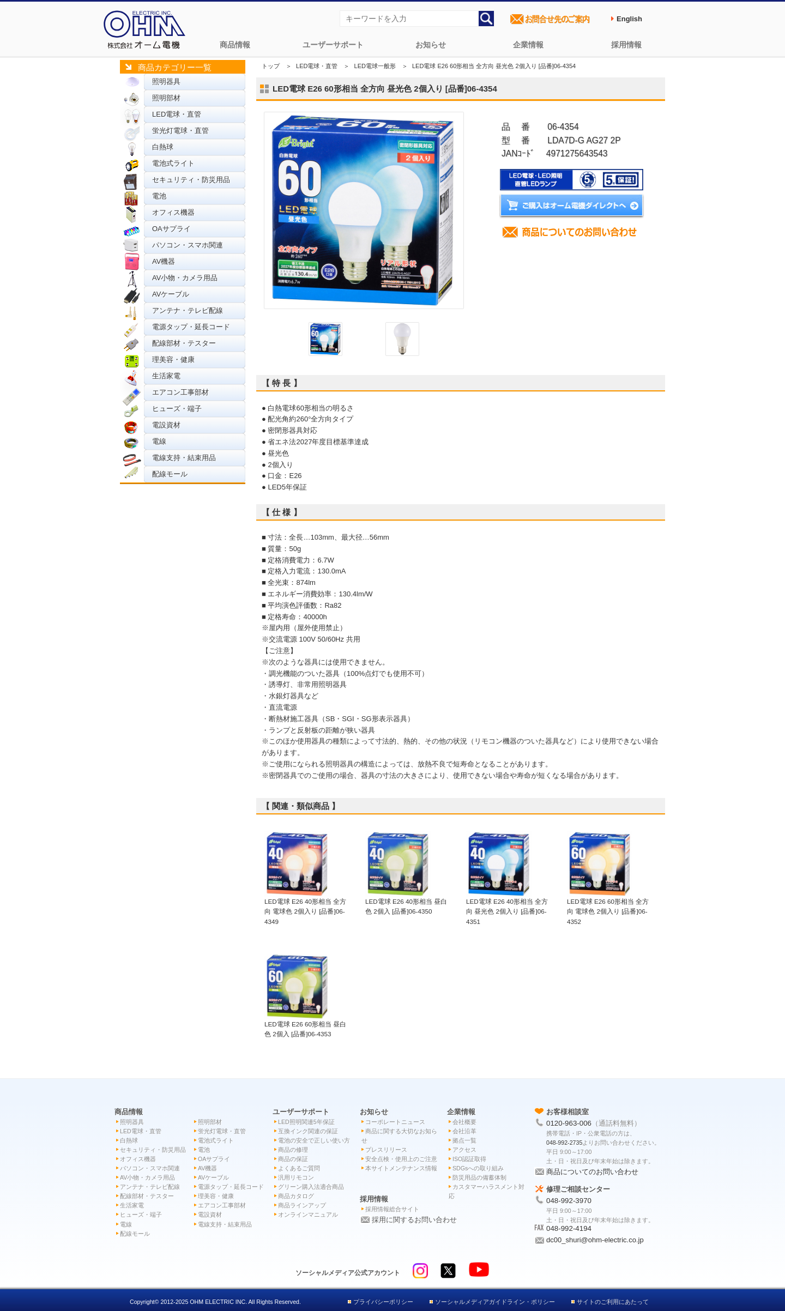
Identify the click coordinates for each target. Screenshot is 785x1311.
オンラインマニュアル (308, 1214)
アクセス (464, 1149)
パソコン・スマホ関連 (187, 245)
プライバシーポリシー (383, 1301)
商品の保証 (293, 1159)
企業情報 (528, 44)
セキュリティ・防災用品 (191, 180)
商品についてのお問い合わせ (592, 1172)
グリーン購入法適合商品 (311, 1186)
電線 (159, 441)
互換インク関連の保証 (308, 1131)
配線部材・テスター (184, 343)
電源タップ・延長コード (191, 327)
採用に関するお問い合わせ (414, 1220)
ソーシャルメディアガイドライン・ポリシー (495, 1301)
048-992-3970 (568, 1201)
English (629, 19)
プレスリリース (386, 1149)
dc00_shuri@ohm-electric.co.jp (595, 1240)
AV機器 (163, 261)
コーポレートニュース (395, 1122)
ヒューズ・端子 (177, 408)
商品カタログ (296, 1196)
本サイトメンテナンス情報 (401, 1168)
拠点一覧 (464, 1140)
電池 (159, 196)
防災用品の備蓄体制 (479, 1177)
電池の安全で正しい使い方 (314, 1140)
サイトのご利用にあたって (613, 1301)
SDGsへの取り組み (478, 1168)
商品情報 (235, 44)
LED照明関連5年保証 (306, 1122)
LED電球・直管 (176, 114)
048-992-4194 (568, 1228)
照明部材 (166, 98)
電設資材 (166, 425)
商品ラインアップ (302, 1205)
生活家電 (166, 376)
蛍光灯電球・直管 (180, 130)
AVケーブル (170, 294)
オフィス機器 (173, 212)
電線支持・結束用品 (184, 458)
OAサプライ (171, 229)
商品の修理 (293, 1149)
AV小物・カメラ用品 (185, 278)
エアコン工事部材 (180, 392)
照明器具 (166, 81)
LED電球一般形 (375, 66)
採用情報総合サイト (392, 1209)
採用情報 (626, 44)
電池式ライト (173, 163)
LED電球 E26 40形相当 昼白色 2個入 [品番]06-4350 (406, 901)
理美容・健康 (173, 359)
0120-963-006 (568, 1123)
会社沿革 (464, 1131)
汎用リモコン (296, 1177)
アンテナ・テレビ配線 (187, 310)
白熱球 (162, 147)
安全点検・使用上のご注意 (401, 1159)
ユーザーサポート (333, 44)
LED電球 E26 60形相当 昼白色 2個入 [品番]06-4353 (305, 1023)
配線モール (170, 474)
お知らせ (430, 44)
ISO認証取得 (469, 1159)
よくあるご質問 (299, 1168)
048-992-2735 (564, 1142)
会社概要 (464, 1122)
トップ (271, 66)
